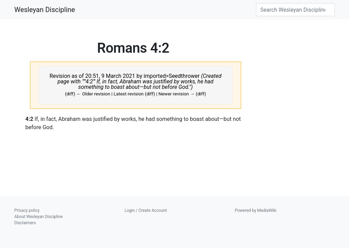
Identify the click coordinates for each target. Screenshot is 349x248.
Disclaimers (25, 222)
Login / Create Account (146, 210)
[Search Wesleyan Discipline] (295, 9)
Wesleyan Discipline (44, 10)
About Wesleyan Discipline (38, 216)
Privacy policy (27, 210)
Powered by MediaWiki (256, 210)
